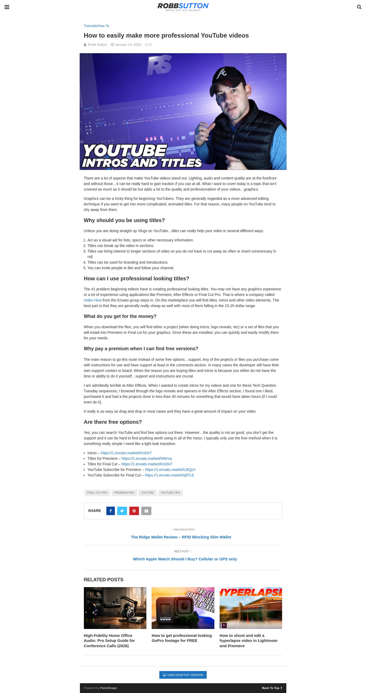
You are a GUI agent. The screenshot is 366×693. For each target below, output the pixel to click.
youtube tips (170, 492)
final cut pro (97, 492)
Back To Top (272, 687)
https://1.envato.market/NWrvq (147, 458)
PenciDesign (108, 688)
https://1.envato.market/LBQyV (170, 469)
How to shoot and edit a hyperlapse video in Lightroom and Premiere (248, 640)
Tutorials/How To (96, 26)
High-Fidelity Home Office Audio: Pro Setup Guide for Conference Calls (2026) (109, 640)
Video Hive (93, 300)
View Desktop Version (183, 675)
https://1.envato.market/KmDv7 (126, 453)
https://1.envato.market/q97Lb (169, 475)
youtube (147, 492)
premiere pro (124, 492)
